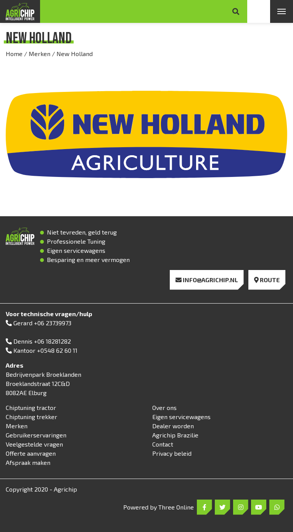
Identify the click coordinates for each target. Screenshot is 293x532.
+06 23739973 (52, 322)
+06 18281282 (52, 341)
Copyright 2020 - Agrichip (41, 489)
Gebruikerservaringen (36, 435)
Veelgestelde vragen (34, 444)
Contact (162, 444)
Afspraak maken (28, 462)
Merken (39, 53)
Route (267, 279)
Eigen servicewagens (181, 416)
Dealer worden (173, 425)
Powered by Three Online (158, 507)
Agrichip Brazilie (175, 435)
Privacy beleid (172, 453)
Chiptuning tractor (31, 407)
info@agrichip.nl (206, 279)
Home (14, 53)
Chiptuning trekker (31, 416)
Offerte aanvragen (31, 453)
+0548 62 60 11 (57, 350)
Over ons (164, 407)
